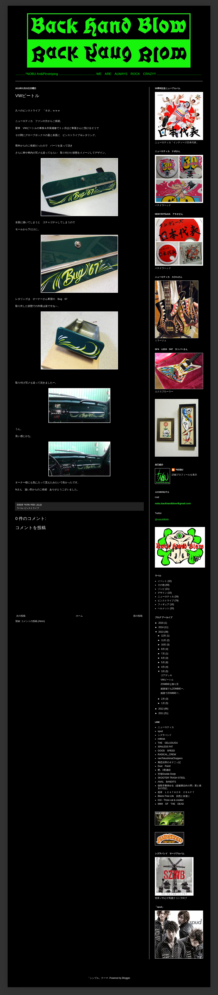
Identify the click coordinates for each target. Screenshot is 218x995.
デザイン (162, 592)
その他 (161, 585)
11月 (164, 640)
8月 (163, 649)
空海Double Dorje (167, 774)
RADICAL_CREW (167, 754)
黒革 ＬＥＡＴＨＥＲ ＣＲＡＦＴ (176, 792)
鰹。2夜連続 (164, 770)
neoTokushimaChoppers (170, 758)
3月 (163, 671)
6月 (163, 658)
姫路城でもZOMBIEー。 (173, 688)
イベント (162, 581)
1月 (163, 703)
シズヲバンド (165, 735)
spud (160, 731)
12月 (164, 635)
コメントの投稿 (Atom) (33, 621)
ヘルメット (163, 608)
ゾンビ (161, 589)
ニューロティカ (166, 596)
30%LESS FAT (165, 746)
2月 (163, 698)
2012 (161, 708)
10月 (164, 644)
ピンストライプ (31, 508)
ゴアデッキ (166, 675)
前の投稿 (137, 616)
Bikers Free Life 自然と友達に (174, 796)
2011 (161, 713)
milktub (161, 739)
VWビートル (167, 679)
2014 (161, 627)
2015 (161, 623)
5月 (163, 662)
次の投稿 (20, 616)
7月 (163, 653)
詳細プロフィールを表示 (184, 474)
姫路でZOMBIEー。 (171, 693)
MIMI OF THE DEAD (171, 804)
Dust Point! (164, 766)
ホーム (79, 616)
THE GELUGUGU (168, 743)
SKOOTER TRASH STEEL (171, 777)
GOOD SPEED (166, 750)
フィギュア (163, 604)
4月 (163, 667)
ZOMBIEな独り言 (170, 684)
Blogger (126, 978)
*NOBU (179, 469)
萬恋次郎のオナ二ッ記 (169, 762)
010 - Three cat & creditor (171, 800)
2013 (161, 632)
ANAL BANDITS (167, 781)
